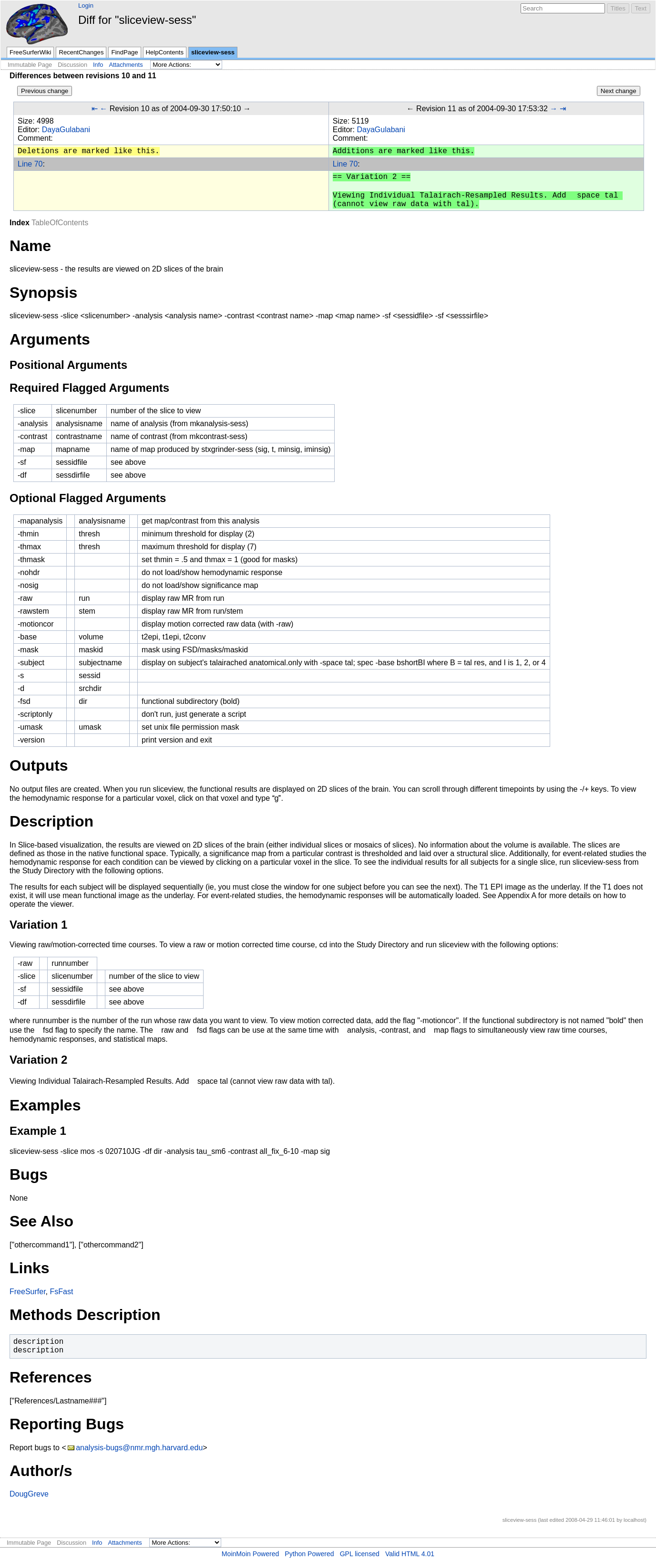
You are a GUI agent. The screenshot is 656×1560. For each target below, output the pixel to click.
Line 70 (30, 164)
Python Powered (309, 1554)
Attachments (126, 64)
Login (85, 5)
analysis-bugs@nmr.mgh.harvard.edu (139, 1448)
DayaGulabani (66, 130)
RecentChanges (81, 52)
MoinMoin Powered (250, 1554)
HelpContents (165, 52)
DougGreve (29, 1494)
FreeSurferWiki (30, 52)
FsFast (61, 1292)
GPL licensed (359, 1554)
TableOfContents (59, 223)
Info (98, 64)
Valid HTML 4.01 (409, 1554)
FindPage (124, 52)
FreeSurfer (28, 1292)
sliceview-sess (213, 52)
